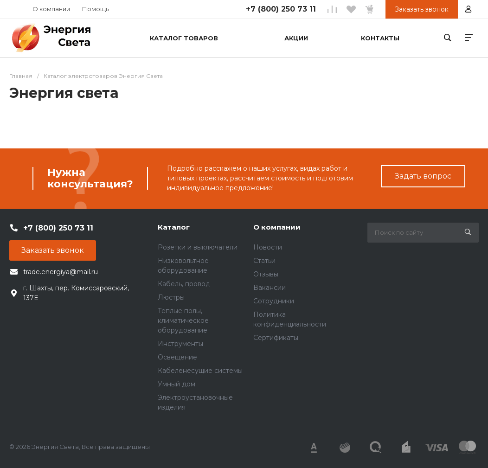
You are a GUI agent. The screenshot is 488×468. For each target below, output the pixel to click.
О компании (51, 9)
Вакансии (269, 287)
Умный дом (176, 384)
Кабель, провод (184, 284)
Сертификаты (275, 337)
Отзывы (265, 274)
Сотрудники (273, 301)
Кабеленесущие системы (200, 370)
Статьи (264, 260)
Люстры (171, 297)
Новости (267, 247)
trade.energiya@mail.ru (60, 272)
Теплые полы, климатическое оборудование (183, 320)
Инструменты (180, 344)
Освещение (177, 357)
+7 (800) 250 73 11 (281, 9)
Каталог (174, 227)
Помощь (95, 9)
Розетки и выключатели (198, 247)
